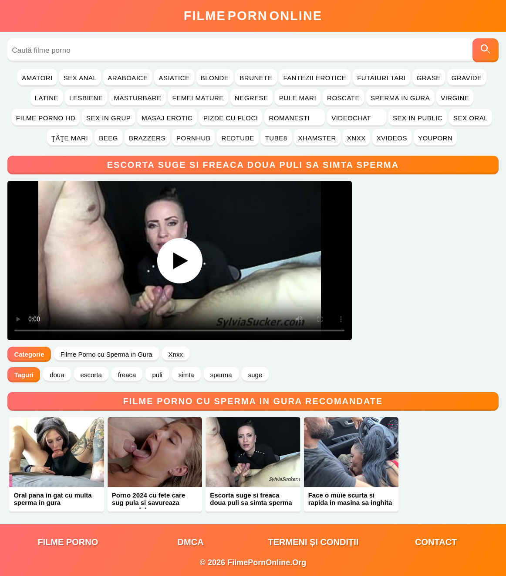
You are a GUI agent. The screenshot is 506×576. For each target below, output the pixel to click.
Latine (46, 98)
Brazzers (147, 138)
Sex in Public (417, 118)
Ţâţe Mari (69, 138)
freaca (127, 374)
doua (57, 374)
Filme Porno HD (45, 118)
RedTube (237, 138)
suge (255, 374)
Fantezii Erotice (315, 78)
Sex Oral (470, 118)
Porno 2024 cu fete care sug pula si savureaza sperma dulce (148, 502)
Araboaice (128, 78)
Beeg (108, 138)
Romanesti (294, 118)
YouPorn (435, 138)
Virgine (455, 98)
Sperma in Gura (400, 98)
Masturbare (137, 98)
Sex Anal (80, 78)
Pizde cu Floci (230, 118)
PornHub (193, 138)
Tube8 (276, 138)
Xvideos (392, 138)
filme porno (67, 542)
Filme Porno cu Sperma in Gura (106, 354)
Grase (429, 78)
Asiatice (174, 78)
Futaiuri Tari (381, 78)
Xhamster (317, 138)
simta (186, 374)
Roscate (343, 98)
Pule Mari (297, 98)
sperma (221, 374)
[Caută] (485, 50)
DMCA (191, 542)
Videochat (356, 118)
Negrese (251, 98)
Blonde (215, 78)
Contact (436, 542)
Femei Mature (198, 98)
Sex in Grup (108, 118)
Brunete (256, 78)
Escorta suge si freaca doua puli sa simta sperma (251, 498)
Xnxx (356, 138)
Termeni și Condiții (313, 542)
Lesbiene (86, 98)
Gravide (467, 78)
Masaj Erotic (167, 118)
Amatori (37, 78)
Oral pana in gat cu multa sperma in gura (52, 498)
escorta (91, 374)
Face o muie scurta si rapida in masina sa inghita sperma (350, 502)
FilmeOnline (253, 16)
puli (157, 374)
